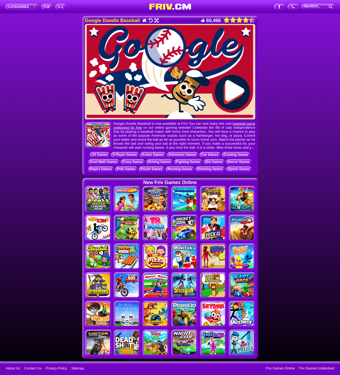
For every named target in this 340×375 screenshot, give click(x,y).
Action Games (153, 155)
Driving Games (159, 162)
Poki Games (126, 169)
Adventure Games (182, 155)
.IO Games (100, 155)
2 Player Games (125, 155)
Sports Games (239, 169)
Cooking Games (236, 155)
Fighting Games (188, 162)
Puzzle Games (151, 169)
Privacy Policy (56, 368)
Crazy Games (133, 162)
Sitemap (77, 368)
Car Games (210, 155)
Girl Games (214, 162)
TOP (47, 7)
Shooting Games (210, 169)
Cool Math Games (104, 162)
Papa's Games (101, 169)
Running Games (180, 169)
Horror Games (239, 162)
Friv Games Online (280, 368)
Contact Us (32, 368)
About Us (13, 368)
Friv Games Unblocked (316, 368)
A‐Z (60, 7)
